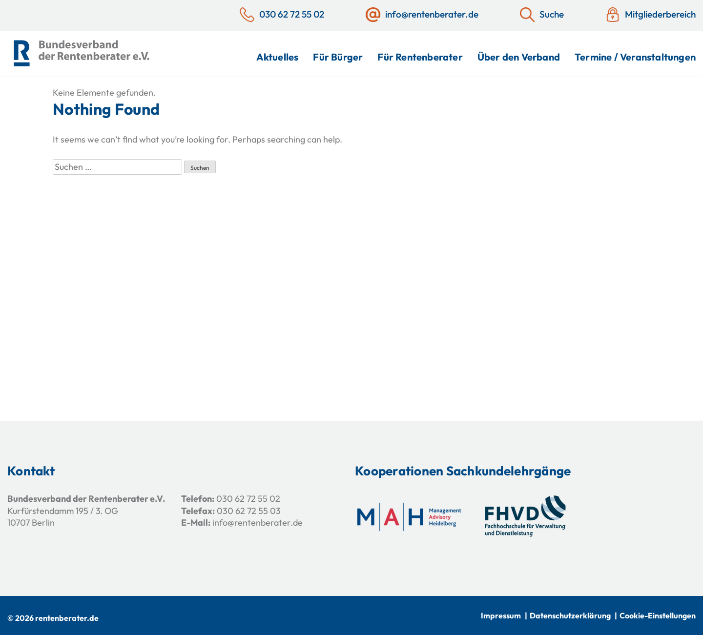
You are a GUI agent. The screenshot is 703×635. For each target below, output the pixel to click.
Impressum (501, 615)
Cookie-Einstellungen (658, 615)
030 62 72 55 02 (248, 498)
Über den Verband (518, 57)
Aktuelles (277, 57)
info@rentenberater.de (257, 522)
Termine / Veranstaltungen (635, 57)
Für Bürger (338, 57)
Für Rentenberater (419, 57)
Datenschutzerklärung (570, 615)
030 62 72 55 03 (249, 510)
